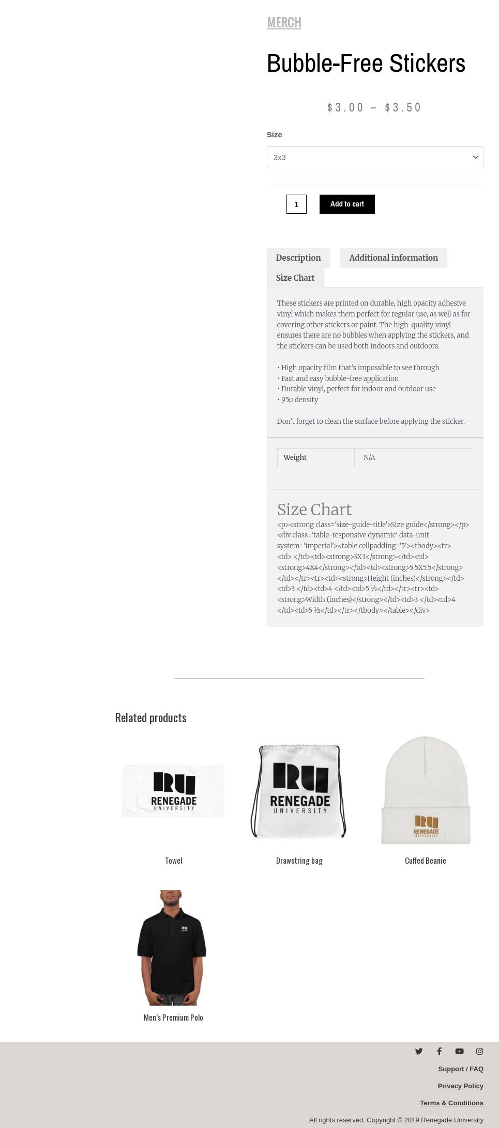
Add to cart (347, 203)
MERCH (284, 21)
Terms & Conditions (451, 1102)
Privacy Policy (460, 1085)
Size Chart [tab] (295, 277)
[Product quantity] (296, 203)
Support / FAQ (460, 1068)
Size (274, 134)
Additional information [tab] (394, 257)
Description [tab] (298, 257)
